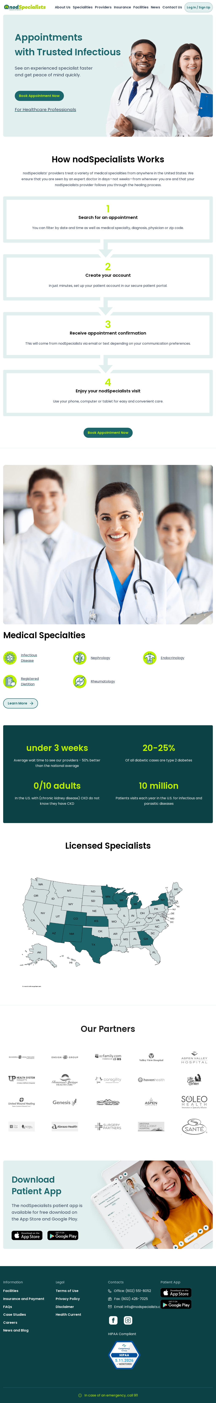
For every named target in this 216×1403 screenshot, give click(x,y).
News (155, 7)
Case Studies (14, 1314)
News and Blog (15, 1330)
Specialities (83, 7)
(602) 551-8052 (138, 1290)
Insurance (122, 7)
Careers (10, 1322)
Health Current (68, 1314)
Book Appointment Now (39, 103)
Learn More (20, 703)
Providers (103, 7)
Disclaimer (65, 1306)
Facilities (140, 7)
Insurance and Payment (23, 1298)
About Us (62, 7)
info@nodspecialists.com (145, 1306)
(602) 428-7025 (134, 1298)
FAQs (7, 1306)
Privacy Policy (68, 1298)
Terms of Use (67, 1290)
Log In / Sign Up (198, 7)
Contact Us (172, 7)
